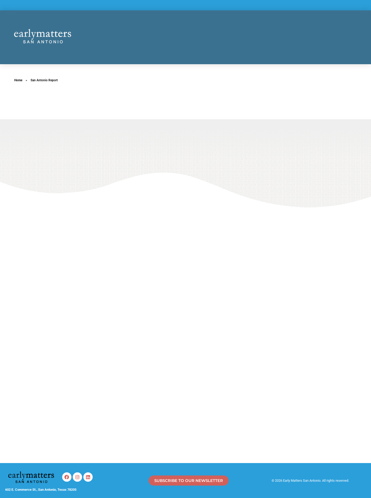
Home (18, 80)
